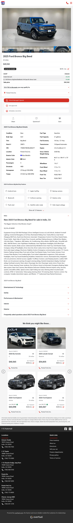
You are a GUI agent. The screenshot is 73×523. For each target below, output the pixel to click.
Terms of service (55, 458)
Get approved (11, 106)
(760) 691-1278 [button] (8, 504)
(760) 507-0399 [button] (8, 481)
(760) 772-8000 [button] (8, 492)
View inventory (54, 440)
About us (52, 443)
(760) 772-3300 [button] (8, 458)
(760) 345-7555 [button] (8, 447)
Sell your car (54, 449)
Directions (53, 446)
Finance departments (56, 452)
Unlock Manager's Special (15, 100)
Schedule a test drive (13, 111)
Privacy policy (54, 455)
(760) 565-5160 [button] (8, 470)
